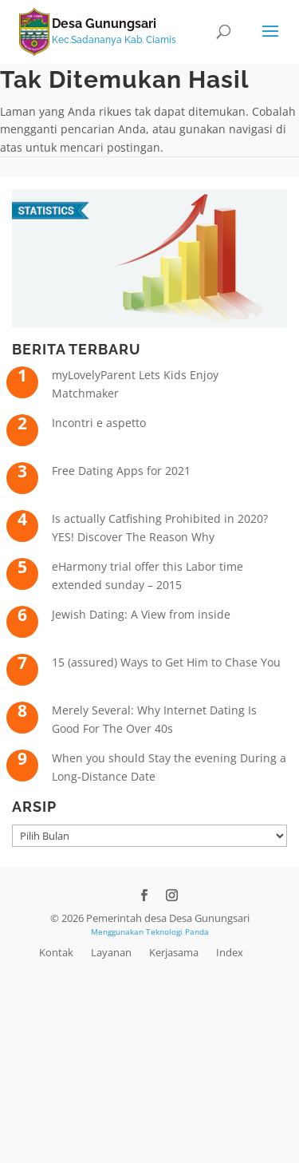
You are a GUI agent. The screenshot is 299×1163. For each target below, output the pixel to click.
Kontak (56, 952)
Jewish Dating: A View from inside (141, 614)
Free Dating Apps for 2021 (121, 470)
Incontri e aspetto (99, 422)
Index (229, 952)
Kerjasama (174, 952)
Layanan (111, 952)
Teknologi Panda (177, 931)
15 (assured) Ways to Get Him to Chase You (166, 662)
